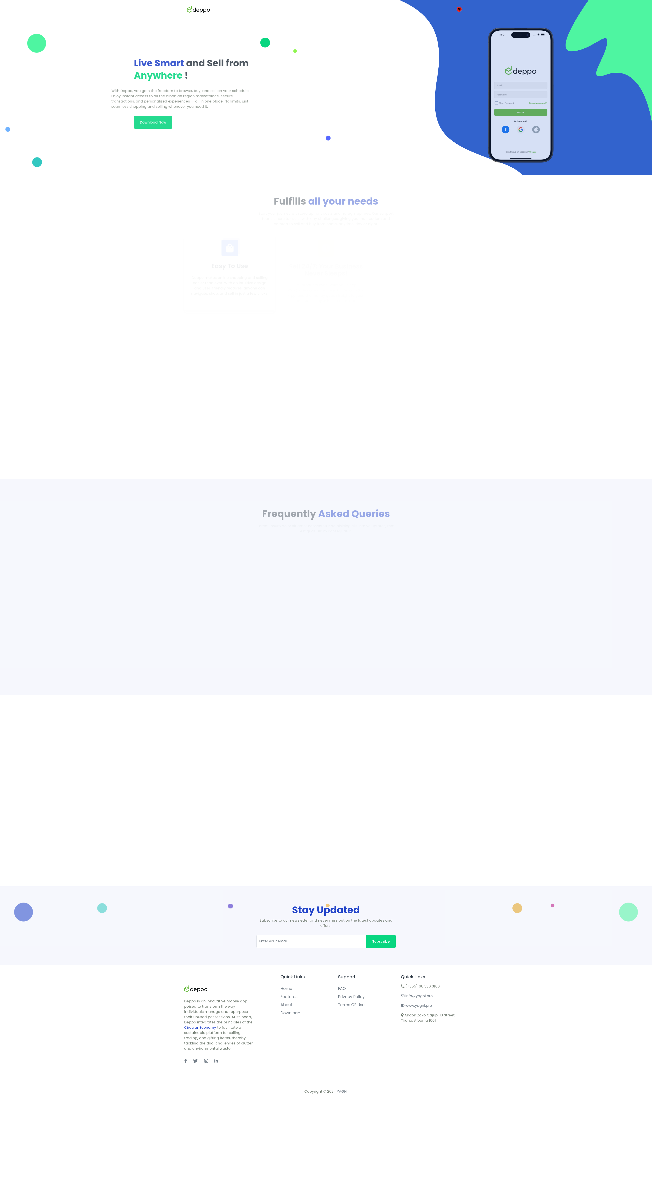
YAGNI (342, 1091)
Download (291, 1013)
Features (289, 996)
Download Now (42, 122)
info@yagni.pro (417, 995)
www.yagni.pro (416, 1005)
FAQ (342, 988)
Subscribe (381, 941)
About (286, 1004)
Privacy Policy (351, 996)
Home (286, 988)
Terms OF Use (351, 1004)
